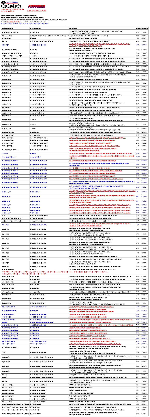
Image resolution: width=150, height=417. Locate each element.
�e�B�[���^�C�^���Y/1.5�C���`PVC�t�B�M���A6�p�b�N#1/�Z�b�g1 (99, 205)
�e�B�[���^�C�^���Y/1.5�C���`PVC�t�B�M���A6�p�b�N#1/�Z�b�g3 (99, 210)
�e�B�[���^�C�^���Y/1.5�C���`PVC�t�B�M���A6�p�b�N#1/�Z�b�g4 (99, 213)
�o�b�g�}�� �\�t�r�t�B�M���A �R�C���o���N (91, 307)
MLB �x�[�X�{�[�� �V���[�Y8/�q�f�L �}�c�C (89, 168)
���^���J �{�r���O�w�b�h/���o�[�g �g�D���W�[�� (94, 146)
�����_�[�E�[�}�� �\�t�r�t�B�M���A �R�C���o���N (95, 344)
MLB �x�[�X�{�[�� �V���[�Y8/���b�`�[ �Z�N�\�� (92, 176)
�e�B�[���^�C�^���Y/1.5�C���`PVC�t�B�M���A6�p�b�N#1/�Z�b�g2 (99, 207)
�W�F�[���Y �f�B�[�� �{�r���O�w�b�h (88, 317)
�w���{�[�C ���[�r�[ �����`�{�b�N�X (88, 314)
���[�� (20, 9)
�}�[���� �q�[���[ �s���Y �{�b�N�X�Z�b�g (90, 322)
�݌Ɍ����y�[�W (13, 22)
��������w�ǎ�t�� (36, 11)
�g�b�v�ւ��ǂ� (8, 11)
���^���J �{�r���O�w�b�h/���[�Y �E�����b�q (92, 140)
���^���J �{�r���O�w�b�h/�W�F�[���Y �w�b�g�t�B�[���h (97, 138)
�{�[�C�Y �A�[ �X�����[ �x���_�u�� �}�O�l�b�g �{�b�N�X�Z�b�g (100, 153)
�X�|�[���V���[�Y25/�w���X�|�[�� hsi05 (88, 333)
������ (5, 9)
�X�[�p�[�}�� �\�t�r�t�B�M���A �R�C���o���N (92, 341)
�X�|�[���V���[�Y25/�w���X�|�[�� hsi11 (88, 330)
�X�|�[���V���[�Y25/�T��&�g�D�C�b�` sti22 (89, 338)
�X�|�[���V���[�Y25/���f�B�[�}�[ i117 (87, 336)
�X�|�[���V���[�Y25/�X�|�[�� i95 (84, 328)
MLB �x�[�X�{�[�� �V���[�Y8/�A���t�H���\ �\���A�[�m (96, 179)
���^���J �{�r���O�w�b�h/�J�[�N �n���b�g (90, 143)
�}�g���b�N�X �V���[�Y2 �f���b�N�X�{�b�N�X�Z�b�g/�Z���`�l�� (101, 325)
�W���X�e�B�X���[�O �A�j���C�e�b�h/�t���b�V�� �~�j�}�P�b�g (100, 319)
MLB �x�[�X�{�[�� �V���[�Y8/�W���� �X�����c (92, 173)
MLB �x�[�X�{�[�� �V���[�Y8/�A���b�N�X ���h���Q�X (95, 171)
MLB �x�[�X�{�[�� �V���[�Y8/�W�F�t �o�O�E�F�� (92, 160)
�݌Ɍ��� (13, 9)
